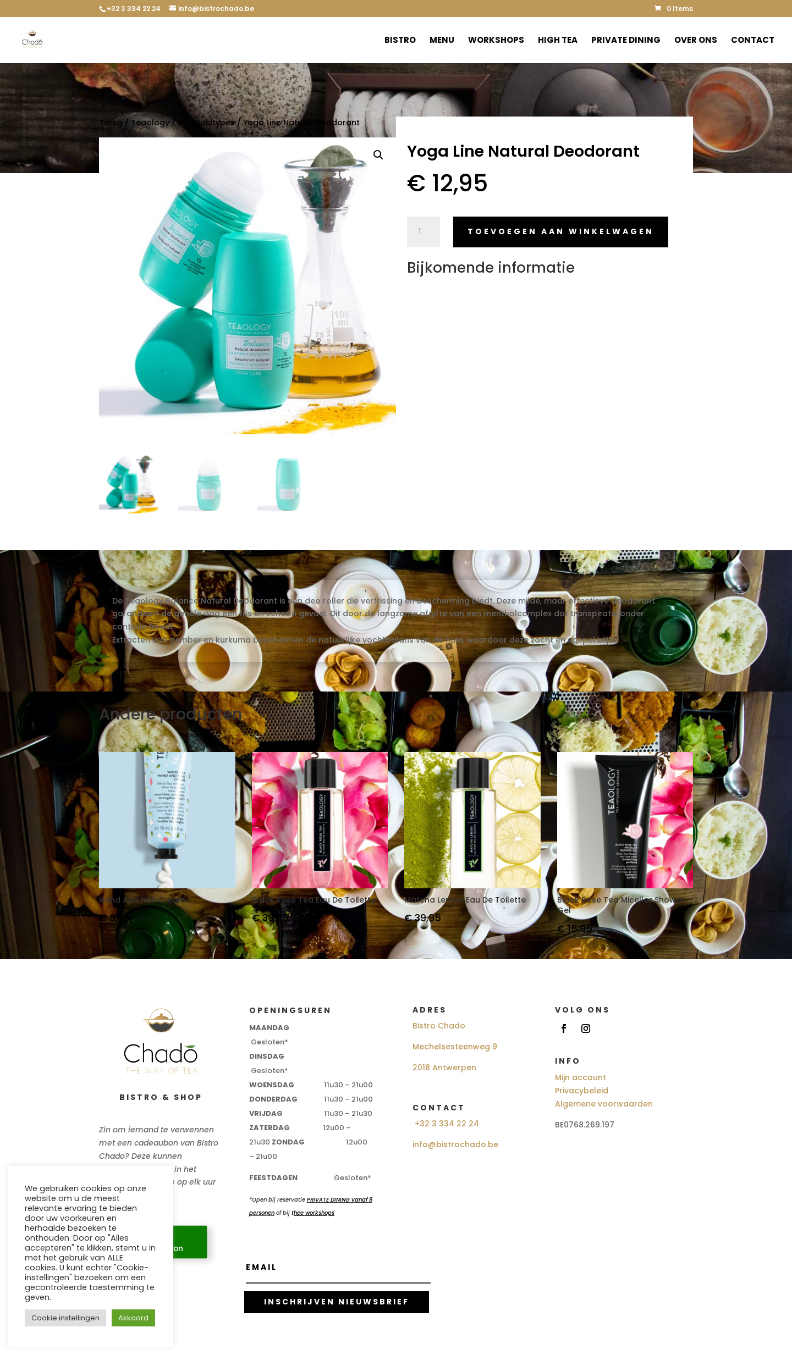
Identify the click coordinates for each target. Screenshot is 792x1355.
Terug (111, 122)
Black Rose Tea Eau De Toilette (314, 900)
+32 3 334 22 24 (447, 1123)
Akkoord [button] (133, 1318)
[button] (378, 155)
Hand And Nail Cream (142, 900)
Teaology (150, 122)
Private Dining (626, 41)
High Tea (558, 41)
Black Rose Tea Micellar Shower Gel (620, 905)
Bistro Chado (439, 1025)
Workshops (496, 41)
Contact (752, 41)
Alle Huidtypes (206, 122)
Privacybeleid (581, 1090)
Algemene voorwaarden (604, 1103)
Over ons (695, 41)
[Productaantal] (423, 232)
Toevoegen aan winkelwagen (561, 231)
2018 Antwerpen (444, 1067)
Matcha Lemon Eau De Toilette (465, 900)
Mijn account (580, 1077)
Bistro (400, 41)
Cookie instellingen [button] (65, 1318)
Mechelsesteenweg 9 (455, 1046)
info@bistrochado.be (455, 1144)
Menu (442, 41)
